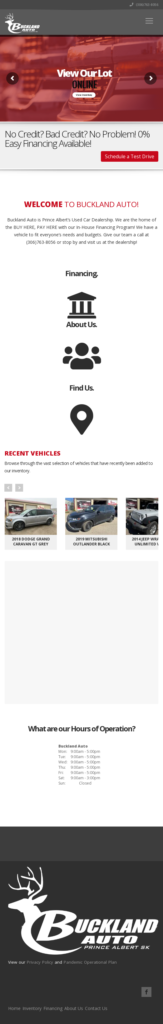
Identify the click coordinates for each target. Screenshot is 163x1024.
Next (19, 488)
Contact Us (96, 1008)
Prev (8, 488)
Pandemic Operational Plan (90, 962)
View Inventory (84, 95)
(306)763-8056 (144, 4)
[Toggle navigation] (149, 21)
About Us (73, 1008)
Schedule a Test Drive (129, 156)
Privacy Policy (40, 962)
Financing (52, 1008)
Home (14, 1008)
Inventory (32, 1008)
